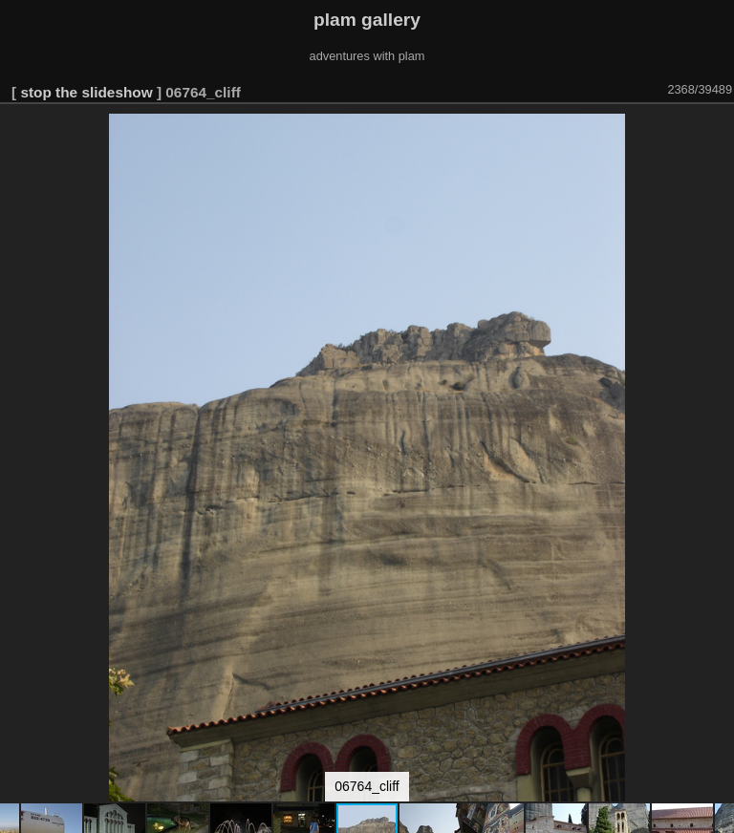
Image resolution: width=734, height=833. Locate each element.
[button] (717, 131)
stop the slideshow (86, 92)
